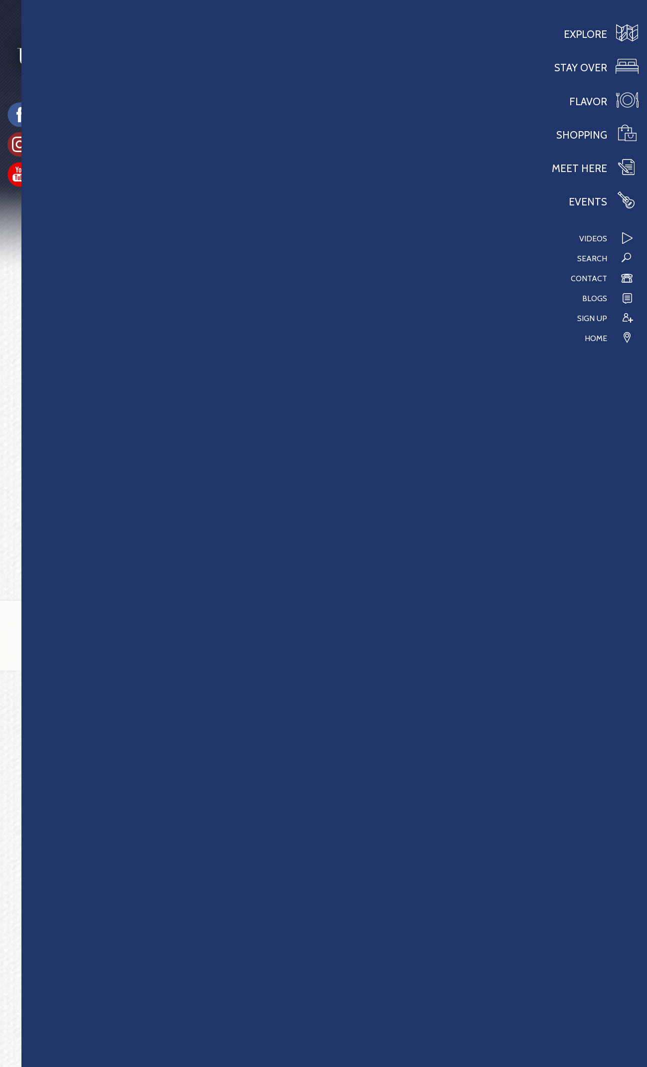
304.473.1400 (57, 1006)
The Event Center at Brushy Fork (94, 411)
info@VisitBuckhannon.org (83, 1019)
